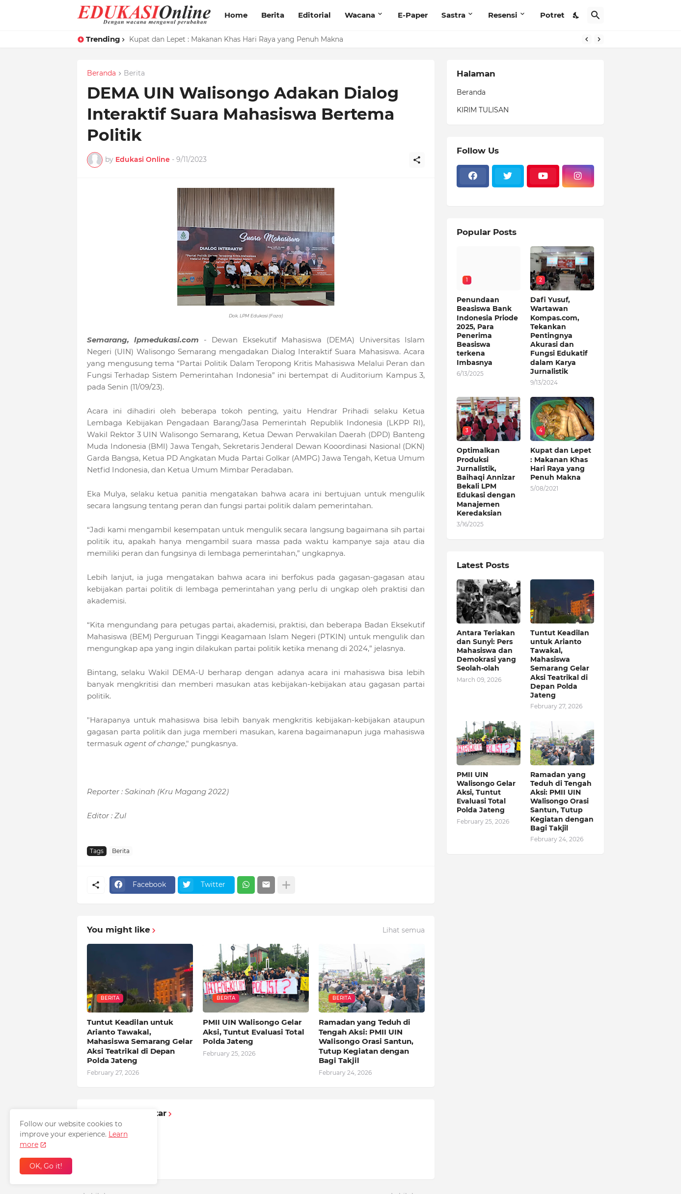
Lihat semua (403, 930)
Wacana (360, 15)
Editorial (314, 15)
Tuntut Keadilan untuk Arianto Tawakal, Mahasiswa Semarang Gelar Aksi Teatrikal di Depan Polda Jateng (139, 1041)
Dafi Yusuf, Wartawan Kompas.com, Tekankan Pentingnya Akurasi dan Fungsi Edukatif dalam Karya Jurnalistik (558, 335)
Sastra (453, 15)
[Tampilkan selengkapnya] (286, 885)
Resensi (503, 15)
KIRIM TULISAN (483, 109)
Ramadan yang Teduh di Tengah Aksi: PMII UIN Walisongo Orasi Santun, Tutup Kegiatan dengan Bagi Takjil (366, 1041)
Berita (272, 15)
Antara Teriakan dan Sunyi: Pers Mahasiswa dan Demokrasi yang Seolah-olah (486, 650)
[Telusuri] (595, 15)
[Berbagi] (417, 160)
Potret (552, 15)
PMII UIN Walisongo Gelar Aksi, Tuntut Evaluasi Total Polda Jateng (253, 1031)
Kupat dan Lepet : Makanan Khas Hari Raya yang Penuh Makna (236, 39)
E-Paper (413, 15)
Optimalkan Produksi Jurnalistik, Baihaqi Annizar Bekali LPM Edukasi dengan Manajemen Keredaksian (486, 481)
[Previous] (587, 39)
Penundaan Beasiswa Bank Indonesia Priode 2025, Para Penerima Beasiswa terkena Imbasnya (487, 330)
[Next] (599, 39)
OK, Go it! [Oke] (45, 1166)
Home (235, 15)
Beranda (101, 74)
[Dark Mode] (576, 15)
